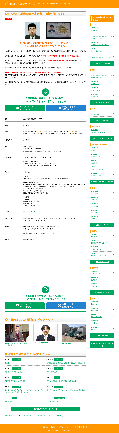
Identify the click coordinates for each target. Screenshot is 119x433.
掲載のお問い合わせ (81, 427)
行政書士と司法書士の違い (13, 372)
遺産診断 (8, 363)
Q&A (14, 398)
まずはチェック (59, 398)
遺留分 (57, 378)
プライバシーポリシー (65, 427)
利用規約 (53, 427)
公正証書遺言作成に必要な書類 (15, 381)
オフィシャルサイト (30, 212)
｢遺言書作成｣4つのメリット (55, 401)
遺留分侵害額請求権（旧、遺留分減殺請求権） (62, 381)
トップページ (36, 427)
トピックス (16, 359)
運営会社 (45, 427)
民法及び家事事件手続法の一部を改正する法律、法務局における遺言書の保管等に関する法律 (24, 391)
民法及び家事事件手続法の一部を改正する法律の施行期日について (65, 391)
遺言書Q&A (8, 401)
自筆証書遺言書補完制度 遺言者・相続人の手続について (65, 363)
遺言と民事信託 (51, 372)
